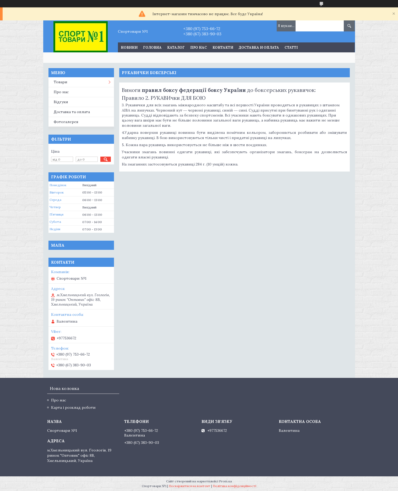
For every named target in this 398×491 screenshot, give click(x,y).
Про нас (198, 47)
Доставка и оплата (259, 47)
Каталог (176, 47)
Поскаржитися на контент (189, 486)
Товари (60, 82)
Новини (129, 47)
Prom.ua (225, 481)
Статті (291, 47)
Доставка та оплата (72, 111)
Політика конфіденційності (234, 486)
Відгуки (61, 102)
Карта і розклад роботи (73, 407)
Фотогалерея (66, 121)
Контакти (222, 47)
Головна (152, 47)
